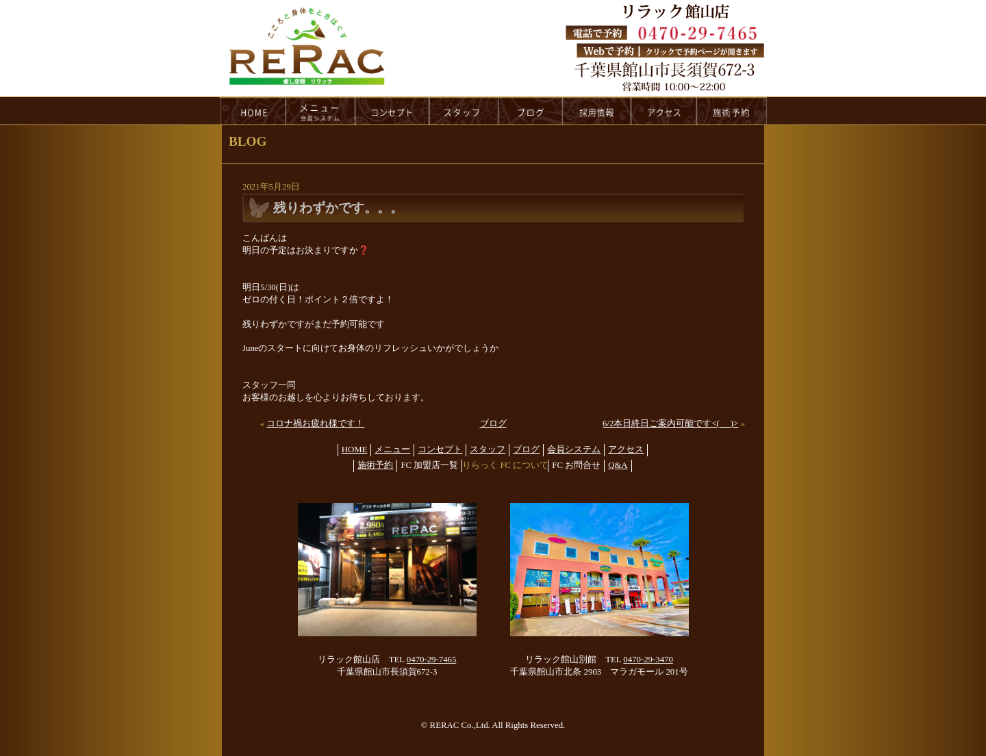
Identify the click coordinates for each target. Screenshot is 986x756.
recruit (597, 111)
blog (531, 111)
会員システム (574, 449)
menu (320, 111)
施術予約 (375, 465)
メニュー (392, 449)
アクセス (626, 449)
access (664, 111)
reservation (732, 111)
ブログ (493, 423)
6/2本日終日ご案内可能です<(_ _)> (670, 423)
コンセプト (440, 449)
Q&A (617, 465)
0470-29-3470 (648, 659)
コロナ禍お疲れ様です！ (315, 423)
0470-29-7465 (432, 659)
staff (464, 111)
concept (392, 111)
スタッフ (487, 449)
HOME (252, 111)
